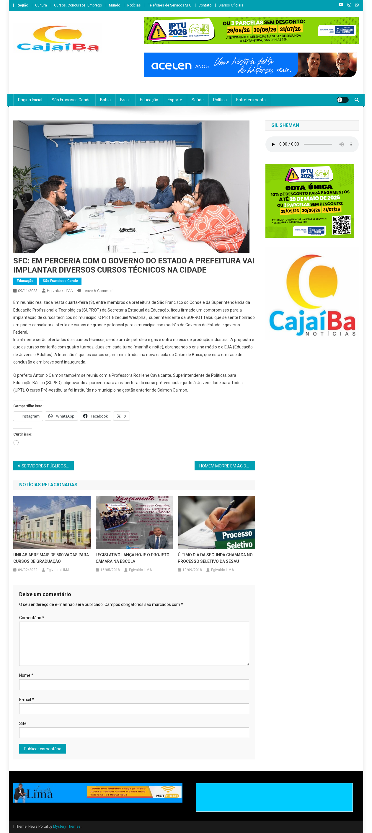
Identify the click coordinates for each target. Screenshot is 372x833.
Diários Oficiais (230, 5)
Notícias (134, 5)
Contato (204, 5)
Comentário (31, 617)
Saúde (198, 99)
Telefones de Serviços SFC (169, 5)
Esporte (175, 99)
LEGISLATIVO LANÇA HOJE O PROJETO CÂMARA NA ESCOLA (132, 558)
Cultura (41, 5)
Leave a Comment (98, 290)
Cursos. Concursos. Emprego (78, 5)
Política (220, 99)
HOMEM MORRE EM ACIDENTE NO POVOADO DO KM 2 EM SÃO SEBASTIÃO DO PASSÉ (227, 466)
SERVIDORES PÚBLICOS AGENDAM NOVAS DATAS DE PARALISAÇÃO (48, 466)
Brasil (125, 99)
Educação (149, 99)
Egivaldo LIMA (60, 290)
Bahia (105, 99)
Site (23, 723)
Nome (26, 675)
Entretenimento (251, 99)
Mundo (114, 5)
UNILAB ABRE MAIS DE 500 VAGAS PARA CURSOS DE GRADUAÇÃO (51, 558)
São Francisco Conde (71, 99)
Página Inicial (30, 99)
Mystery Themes (67, 826)
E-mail (26, 699)
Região (22, 5)
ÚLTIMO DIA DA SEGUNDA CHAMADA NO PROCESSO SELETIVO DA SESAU (215, 558)
